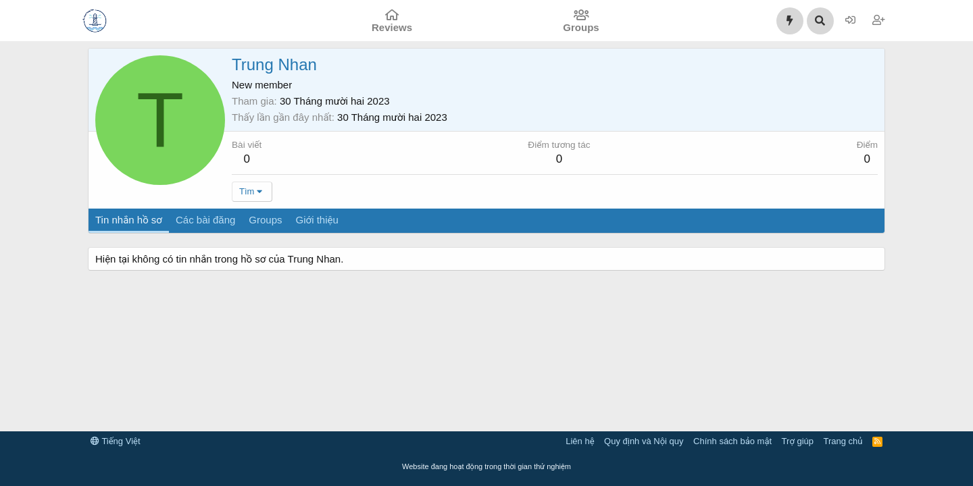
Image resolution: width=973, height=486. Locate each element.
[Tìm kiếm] (820, 20)
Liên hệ (580, 441)
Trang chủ (843, 441)
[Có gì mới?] (789, 20)
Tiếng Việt (116, 441)
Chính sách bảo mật (732, 441)
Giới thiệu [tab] (317, 219)
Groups (581, 27)
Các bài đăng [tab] (205, 219)
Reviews (392, 27)
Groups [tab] (265, 219)
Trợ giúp (798, 441)
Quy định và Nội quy (644, 441)
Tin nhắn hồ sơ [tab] (128, 219)
